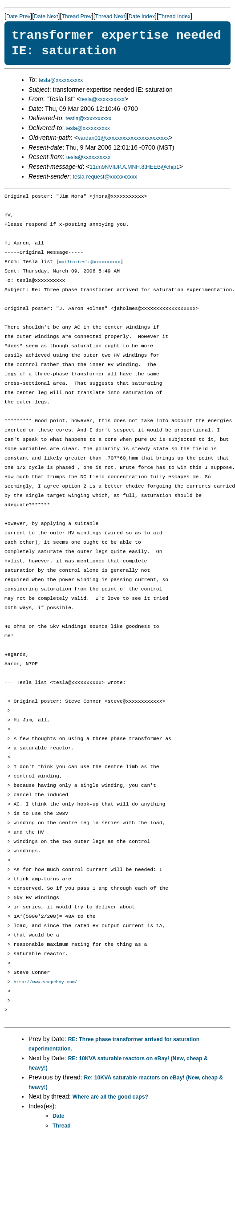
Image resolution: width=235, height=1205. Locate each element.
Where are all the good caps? (110, 1098)
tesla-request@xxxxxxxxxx (105, 177)
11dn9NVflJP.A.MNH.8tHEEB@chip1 (134, 167)
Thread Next (110, 16)
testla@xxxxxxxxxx (88, 118)
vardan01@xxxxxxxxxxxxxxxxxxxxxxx (123, 138)
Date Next (46, 16)
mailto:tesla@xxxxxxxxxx (89, 262)
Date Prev (18, 16)
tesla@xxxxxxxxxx (61, 80)
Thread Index (174, 16)
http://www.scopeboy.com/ (45, 983)
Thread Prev (76, 16)
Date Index (142, 16)
